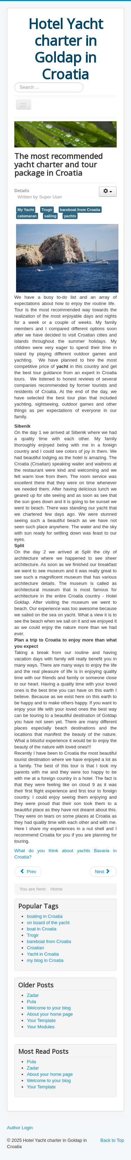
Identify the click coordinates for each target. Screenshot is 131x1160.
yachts (70, 216)
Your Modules (40, 1026)
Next (102, 871)
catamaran (27, 216)
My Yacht (25, 210)
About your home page (50, 1014)
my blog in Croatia (45, 960)
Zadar (33, 995)
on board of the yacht (48, 922)
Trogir (47, 210)
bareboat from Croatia (80, 210)
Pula (31, 1001)
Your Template (41, 1020)
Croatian (35, 947)
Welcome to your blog (49, 1007)
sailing (50, 216)
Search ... (14, 82)
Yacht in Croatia (43, 954)
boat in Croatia (42, 928)
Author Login (20, 1127)
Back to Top (112, 1140)
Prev (28, 871)
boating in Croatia (45, 916)
